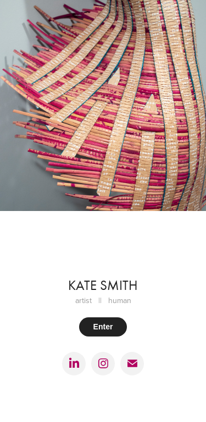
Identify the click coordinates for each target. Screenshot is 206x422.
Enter (103, 326)
